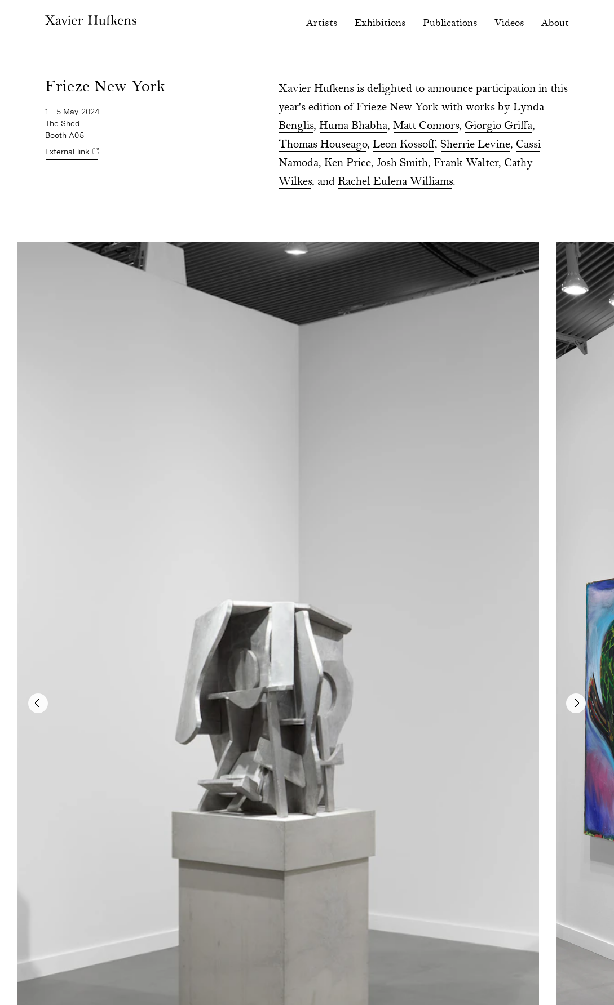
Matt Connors (426, 126)
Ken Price (347, 164)
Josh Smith (402, 164)
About (555, 23)
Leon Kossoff (404, 145)
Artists (322, 23)
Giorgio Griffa (498, 126)
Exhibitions (380, 23)
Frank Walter (466, 164)
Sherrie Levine (475, 145)
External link (67, 151)
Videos (509, 23)
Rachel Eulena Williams (395, 182)
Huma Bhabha (353, 126)
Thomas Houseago (323, 145)
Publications (450, 23)
